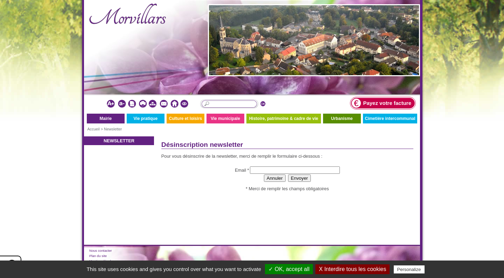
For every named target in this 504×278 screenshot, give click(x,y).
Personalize (409, 269)
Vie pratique (146, 118)
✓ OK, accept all (288, 269)
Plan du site (98, 256)
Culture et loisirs (185, 118)
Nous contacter (100, 250)
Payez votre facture (381, 103)
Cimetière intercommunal (390, 118)
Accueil (94, 129)
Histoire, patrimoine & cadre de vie (283, 118)
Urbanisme (342, 118)
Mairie (105, 118)
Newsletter (113, 129)
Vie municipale (225, 118)
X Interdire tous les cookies (352, 269)
